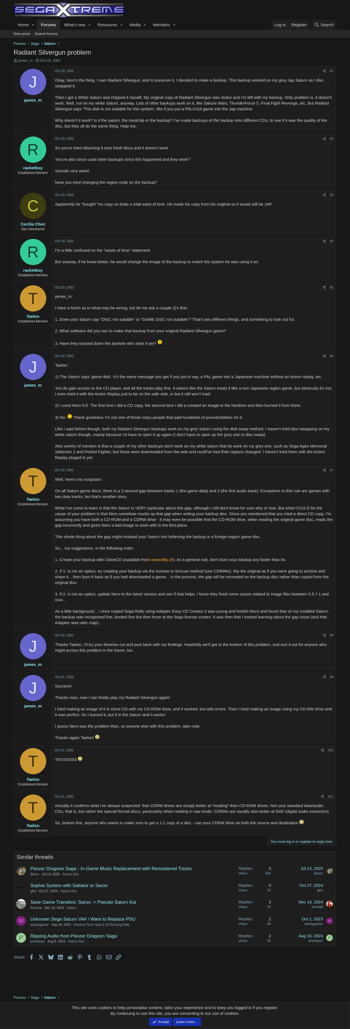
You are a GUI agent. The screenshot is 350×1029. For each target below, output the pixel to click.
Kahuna (36, 908)
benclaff (317, 907)
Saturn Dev (70, 874)
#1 (331, 71)
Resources (107, 24)
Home (23, 24)
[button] (33, 25)
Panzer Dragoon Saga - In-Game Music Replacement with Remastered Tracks (111, 868)
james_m (25, 60)
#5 (331, 287)
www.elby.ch (162, 559)
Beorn (34, 874)
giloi (33, 891)
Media (135, 24)
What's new (74, 24)
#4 (331, 241)
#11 (330, 797)
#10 (330, 750)
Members (161, 24)
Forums (48, 24)
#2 (331, 139)
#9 (331, 677)
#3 (331, 195)
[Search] (323, 25)
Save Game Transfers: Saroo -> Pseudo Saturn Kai (83, 902)
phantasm (37, 941)
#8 (331, 635)
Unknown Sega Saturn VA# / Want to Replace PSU (83, 919)
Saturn (71, 908)
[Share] (324, 71)
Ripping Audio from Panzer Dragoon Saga (73, 936)
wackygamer (39, 925)
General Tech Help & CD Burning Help (102, 925)
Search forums (46, 34)
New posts (22, 34)
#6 (331, 356)
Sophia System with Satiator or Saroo (69, 885)
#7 (331, 470)
